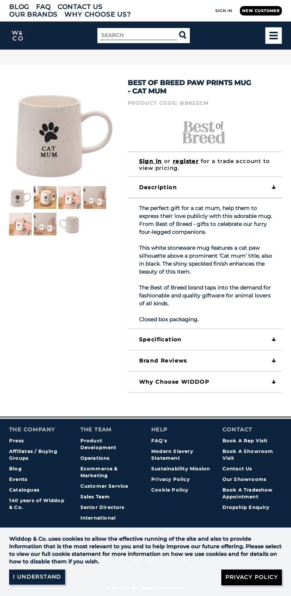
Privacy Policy (170, 479)
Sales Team (95, 497)
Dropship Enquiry (246, 507)
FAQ (43, 7)
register (186, 161)
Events (18, 479)
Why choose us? (97, 14)
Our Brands (33, 14)
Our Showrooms (244, 479)
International (98, 518)
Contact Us (80, 7)
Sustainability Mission (180, 469)
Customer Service (104, 486)
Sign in (150, 161)
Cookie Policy (170, 490)
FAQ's (159, 440)
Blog (19, 7)
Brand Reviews (163, 360)
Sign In (223, 10)
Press (16, 440)
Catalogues (24, 490)
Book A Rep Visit (245, 440)
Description (158, 187)
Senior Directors (102, 507)
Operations (95, 458)
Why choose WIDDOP (174, 381)
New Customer (261, 10)
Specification (160, 339)
